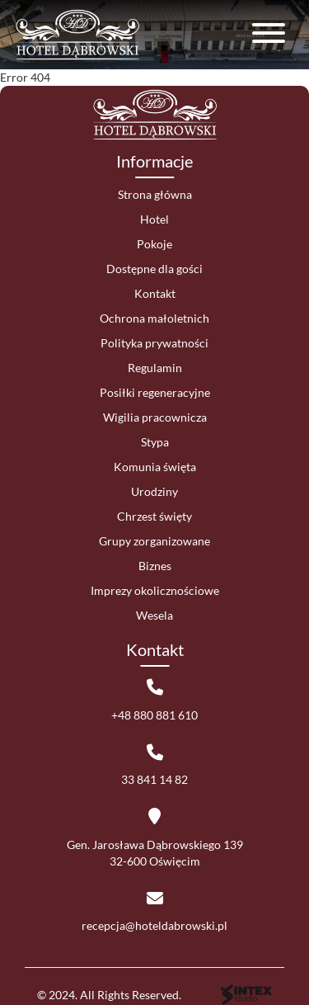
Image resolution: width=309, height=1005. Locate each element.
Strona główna (155, 194)
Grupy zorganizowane (154, 541)
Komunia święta (155, 467)
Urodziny (154, 491)
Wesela (154, 615)
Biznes (154, 566)
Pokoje (154, 244)
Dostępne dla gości (154, 269)
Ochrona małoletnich (154, 318)
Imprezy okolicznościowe (155, 590)
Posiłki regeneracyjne (155, 392)
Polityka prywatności (154, 343)
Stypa (155, 442)
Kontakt (155, 293)
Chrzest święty (154, 516)
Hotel (154, 219)
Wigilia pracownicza (155, 417)
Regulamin (155, 368)
